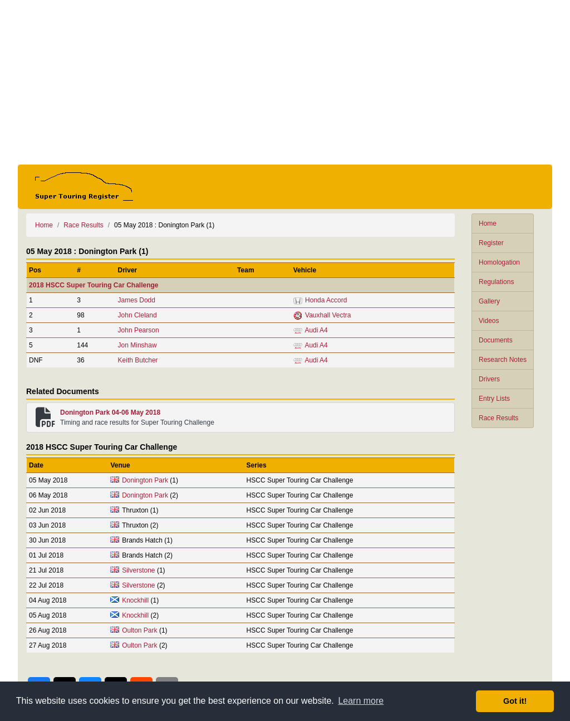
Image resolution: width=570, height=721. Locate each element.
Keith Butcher (138, 360)
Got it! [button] (515, 701)
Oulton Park (139, 630)
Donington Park (145, 480)
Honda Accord (326, 300)
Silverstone (138, 570)
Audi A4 (315, 330)
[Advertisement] (285, 82)
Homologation (499, 262)
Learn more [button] (361, 700)
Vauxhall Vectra (328, 315)
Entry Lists (494, 398)
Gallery (489, 301)
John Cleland (137, 315)
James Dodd (136, 300)
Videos (489, 321)
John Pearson (138, 330)
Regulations (496, 282)
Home (488, 223)
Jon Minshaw (137, 345)
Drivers (489, 379)
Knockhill (135, 600)
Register (491, 243)
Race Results (498, 418)
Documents (496, 340)
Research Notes (503, 360)
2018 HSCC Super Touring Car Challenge (94, 285)
